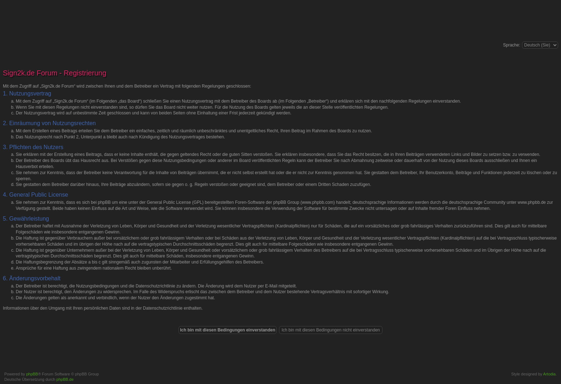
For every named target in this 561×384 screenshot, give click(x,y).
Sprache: (511, 45)
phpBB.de (65, 379)
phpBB (32, 374)
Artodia (549, 374)
